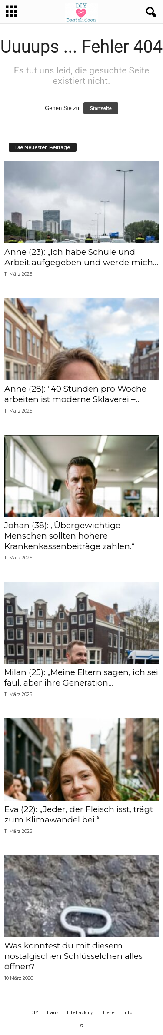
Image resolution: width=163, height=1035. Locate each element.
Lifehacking (80, 1012)
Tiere (108, 1012)
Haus (52, 1012)
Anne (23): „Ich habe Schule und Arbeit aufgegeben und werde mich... (81, 257)
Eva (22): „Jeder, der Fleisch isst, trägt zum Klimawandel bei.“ (78, 814)
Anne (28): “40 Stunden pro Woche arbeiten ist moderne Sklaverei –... (75, 394)
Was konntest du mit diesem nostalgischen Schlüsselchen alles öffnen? (73, 956)
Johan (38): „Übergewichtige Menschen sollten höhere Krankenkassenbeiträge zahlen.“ (69, 535)
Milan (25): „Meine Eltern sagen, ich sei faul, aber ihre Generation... (81, 677)
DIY (34, 1012)
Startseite (101, 108)
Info (128, 1012)
